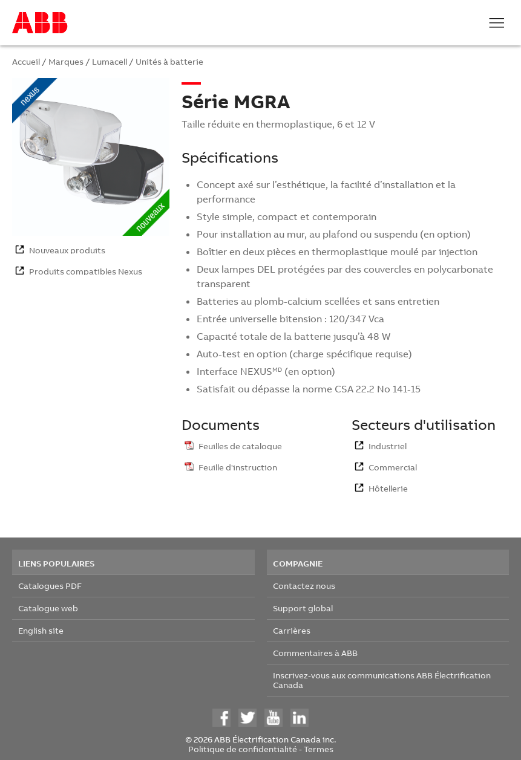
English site (41, 630)
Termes (318, 749)
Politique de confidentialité (242, 749)
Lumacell (109, 61)
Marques (66, 61)
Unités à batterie (169, 61)
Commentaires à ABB (315, 652)
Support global (303, 608)
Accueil (26, 61)
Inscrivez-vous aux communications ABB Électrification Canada (382, 679)
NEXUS (256, 371)
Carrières (291, 630)
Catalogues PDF (50, 585)
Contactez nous (304, 585)
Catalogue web (48, 608)
